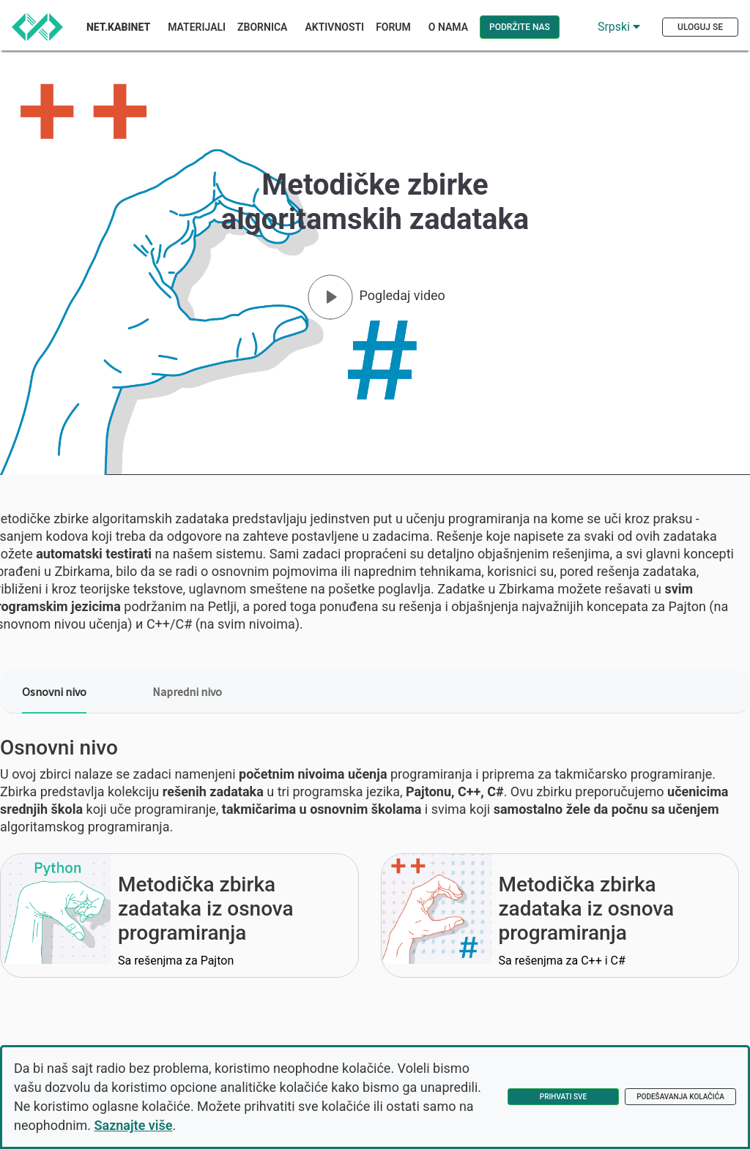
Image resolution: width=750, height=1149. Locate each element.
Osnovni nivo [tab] (54, 691)
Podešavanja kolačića (680, 1097)
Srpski (619, 27)
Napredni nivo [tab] (187, 691)
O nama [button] (448, 27)
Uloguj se (700, 27)
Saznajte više (133, 1125)
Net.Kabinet (118, 27)
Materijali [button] (197, 27)
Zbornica (262, 27)
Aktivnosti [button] (334, 27)
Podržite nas (519, 27)
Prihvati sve (563, 1097)
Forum (393, 27)
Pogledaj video (402, 295)
